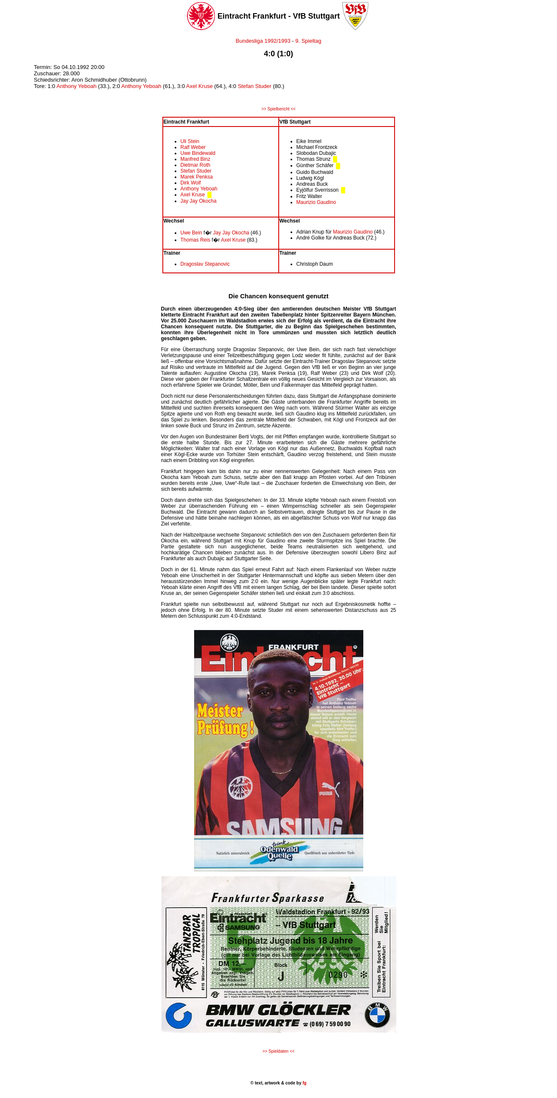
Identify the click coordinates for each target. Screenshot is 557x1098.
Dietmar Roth (196, 165)
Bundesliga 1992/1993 (263, 41)
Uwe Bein (191, 233)
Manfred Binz (196, 159)
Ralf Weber (193, 147)
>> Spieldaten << (278, 1051)
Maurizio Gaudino (316, 202)
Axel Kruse (199, 86)
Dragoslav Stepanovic (205, 264)
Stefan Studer (255, 86)
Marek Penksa (197, 177)
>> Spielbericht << (278, 109)
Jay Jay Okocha (199, 201)
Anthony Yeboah (76, 86)
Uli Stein (190, 141)
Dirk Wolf (191, 183)
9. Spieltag (308, 41)
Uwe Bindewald (198, 153)
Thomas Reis (196, 240)
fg (303, 1083)
